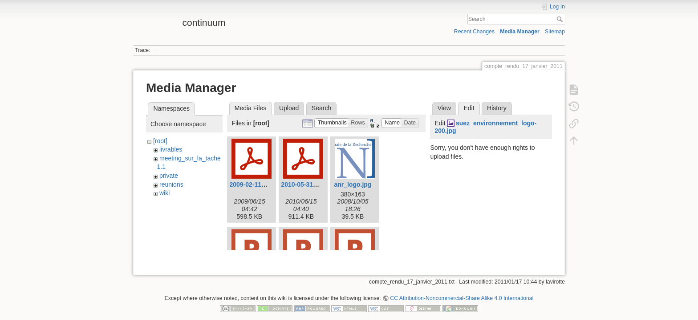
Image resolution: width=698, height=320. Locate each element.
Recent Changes (474, 31)
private (168, 175)
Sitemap (555, 31)
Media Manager (520, 31)
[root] (160, 140)
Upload (289, 108)
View (444, 108)
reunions (171, 184)
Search (560, 19)
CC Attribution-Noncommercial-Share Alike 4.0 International (461, 291)
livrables (170, 149)
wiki (164, 192)
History (497, 108)
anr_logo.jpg (352, 184)
